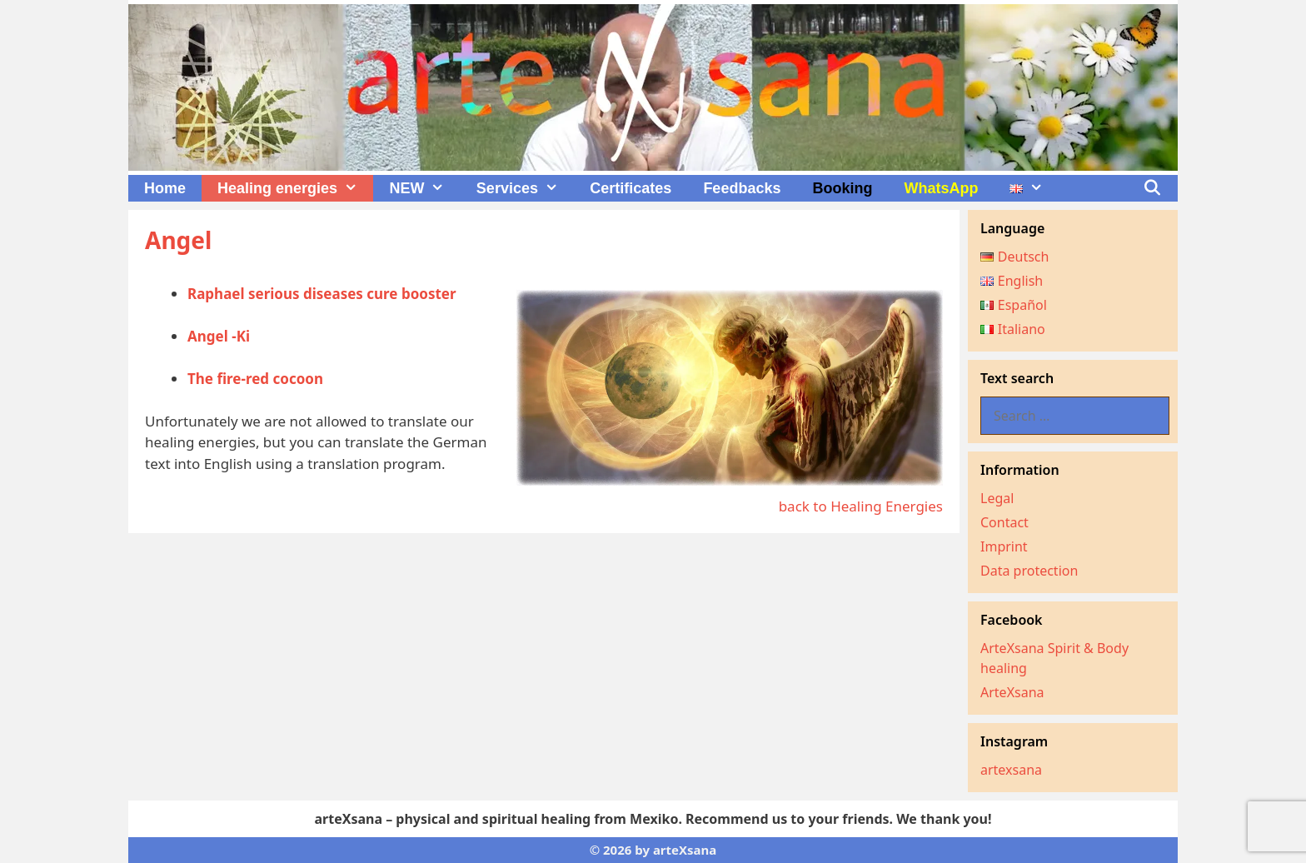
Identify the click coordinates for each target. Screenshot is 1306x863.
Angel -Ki (218, 336)
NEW (424, 188)
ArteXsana (1012, 692)
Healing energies (295, 188)
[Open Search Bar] (1152, 188)
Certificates (630, 188)
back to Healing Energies (861, 506)
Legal (997, 498)
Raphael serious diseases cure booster (321, 293)
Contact (1004, 522)
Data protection (1029, 570)
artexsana (1011, 770)
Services (525, 188)
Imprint (1004, 546)
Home (165, 188)
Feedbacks (741, 188)
